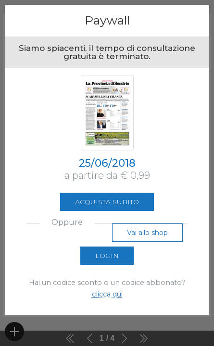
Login (107, 255)
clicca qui (107, 294)
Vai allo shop (147, 232)
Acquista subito (107, 202)
